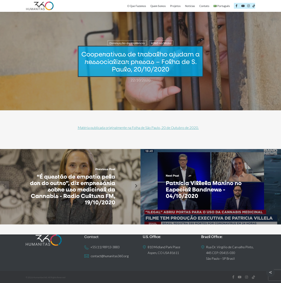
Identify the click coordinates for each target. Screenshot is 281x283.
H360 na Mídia (161, 43)
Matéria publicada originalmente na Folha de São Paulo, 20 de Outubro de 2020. (138, 127)
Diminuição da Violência (127, 43)
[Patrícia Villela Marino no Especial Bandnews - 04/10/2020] (210, 186)
